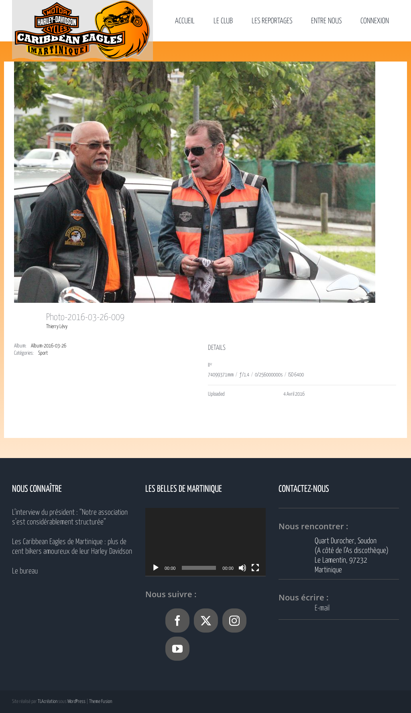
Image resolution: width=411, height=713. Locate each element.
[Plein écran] (255, 568)
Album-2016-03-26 (48, 346)
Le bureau (25, 571)
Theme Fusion (100, 701)
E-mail (322, 608)
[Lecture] (156, 568)
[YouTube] (177, 649)
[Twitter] (206, 620)
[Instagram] (234, 620)
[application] (205, 542)
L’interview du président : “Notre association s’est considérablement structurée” (70, 517)
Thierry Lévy (56, 326)
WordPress (76, 701)
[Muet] (242, 568)
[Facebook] (177, 620)
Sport (43, 353)
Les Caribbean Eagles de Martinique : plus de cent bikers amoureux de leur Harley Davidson (72, 546)
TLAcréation (47, 701)
